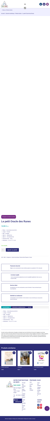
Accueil (3, 13)
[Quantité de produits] (3, 250)
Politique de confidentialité (17, 418)
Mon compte (31, 389)
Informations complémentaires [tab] (18, 307)
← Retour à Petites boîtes (6, 10)
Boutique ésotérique (24, 405)
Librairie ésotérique (10, 13)
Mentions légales (8, 418)
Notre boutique (24, 391)
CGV (31, 382)
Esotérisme (39, 391)
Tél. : (14, 395)
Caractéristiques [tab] (6, 307)
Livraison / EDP (31, 386)
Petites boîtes (18, 13)
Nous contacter (19, 400)
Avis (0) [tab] (29, 307)
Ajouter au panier (12, 250)
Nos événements (24, 386)
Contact (33, 418)
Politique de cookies (28, 418)
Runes (30, 257)
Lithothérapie (24, 394)
